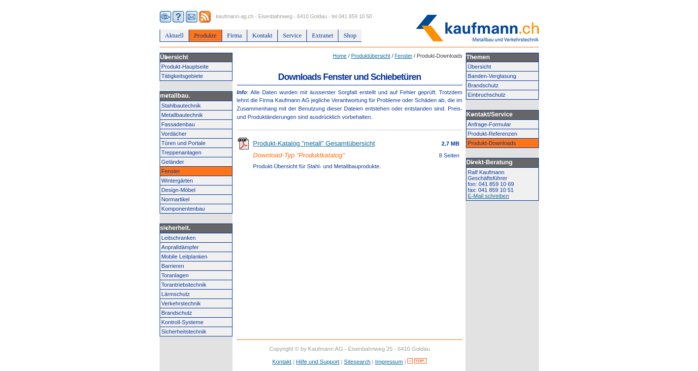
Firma (234, 35)
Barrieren (173, 266)
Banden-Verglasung (492, 76)
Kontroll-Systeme (182, 322)
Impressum (389, 362)
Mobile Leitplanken (185, 257)
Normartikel (176, 199)
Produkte (205, 35)
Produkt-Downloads (492, 143)
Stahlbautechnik (181, 106)
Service (292, 35)
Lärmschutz (176, 294)
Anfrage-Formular (489, 124)
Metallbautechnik (182, 115)
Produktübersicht (371, 56)
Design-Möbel (179, 190)
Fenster (171, 171)
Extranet (322, 35)
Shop (349, 35)
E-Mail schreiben (488, 196)
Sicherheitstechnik (184, 331)
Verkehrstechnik (181, 303)
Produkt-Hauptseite (185, 67)
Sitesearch (357, 362)
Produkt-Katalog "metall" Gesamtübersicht (314, 143)
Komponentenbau (183, 209)
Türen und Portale (184, 143)
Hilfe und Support (317, 362)
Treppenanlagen (181, 152)
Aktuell (174, 35)
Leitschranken (179, 238)
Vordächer (174, 134)
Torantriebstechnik (184, 285)
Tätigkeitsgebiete (182, 76)
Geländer (173, 162)
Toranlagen (175, 275)
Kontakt (262, 35)
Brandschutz (177, 313)
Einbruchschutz (487, 95)
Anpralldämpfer (180, 247)
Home (339, 56)
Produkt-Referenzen (492, 134)
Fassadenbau (178, 124)
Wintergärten (177, 181)
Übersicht (479, 67)
